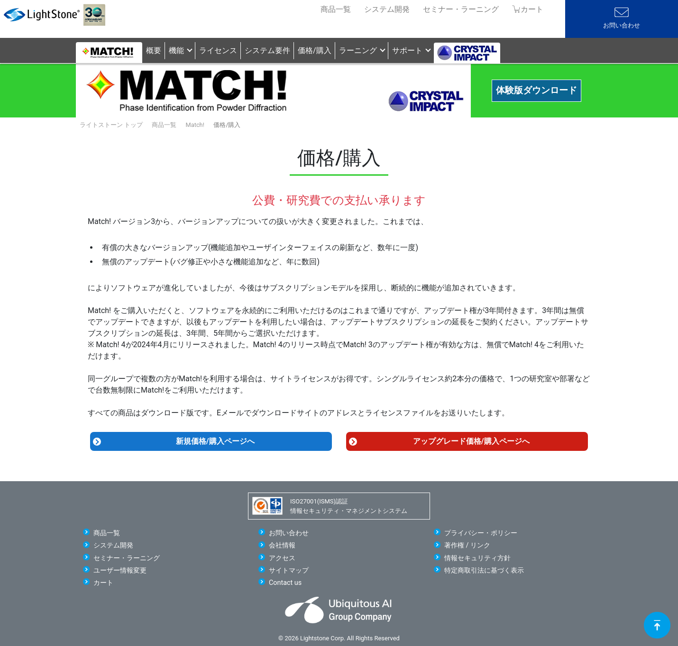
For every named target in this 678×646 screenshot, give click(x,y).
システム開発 (387, 9)
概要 (153, 50)
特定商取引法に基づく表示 (484, 570)
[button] (467, 50)
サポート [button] (407, 50)
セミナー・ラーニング (461, 9)
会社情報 (282, 545)
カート (103, 583)
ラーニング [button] (358, 50)
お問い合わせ (621, 25)
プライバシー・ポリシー (480, 533)
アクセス (282, 558)
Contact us (285, 583)
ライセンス (218, 50)
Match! (195, 124)
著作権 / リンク (467, 545)
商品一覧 (336, 9)
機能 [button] (176, 50)
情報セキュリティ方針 (477, 558)
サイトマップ (289, 570)
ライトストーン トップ (111, 124)
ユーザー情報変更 (120, 570)
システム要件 (267, 50)
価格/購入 (314, 50)
